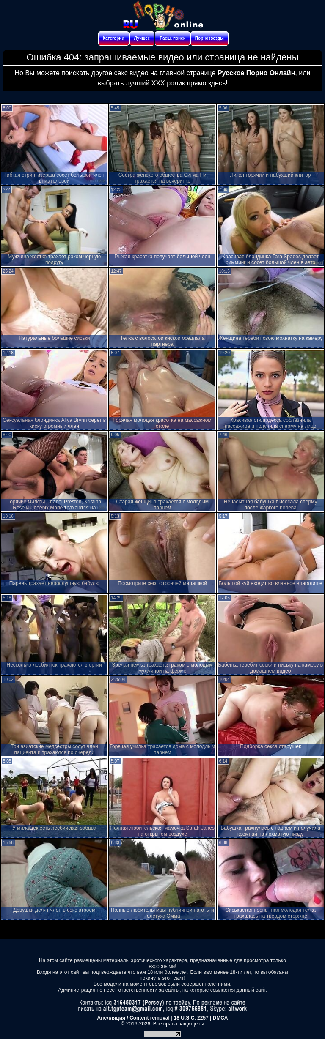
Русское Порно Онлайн (256, 73)
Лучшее (142, 38)
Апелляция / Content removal (133, 1018)
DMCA (220, 1018)
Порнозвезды (209, 38)
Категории (113, 38)
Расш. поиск (172, 38)
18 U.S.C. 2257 (191, 1018)
